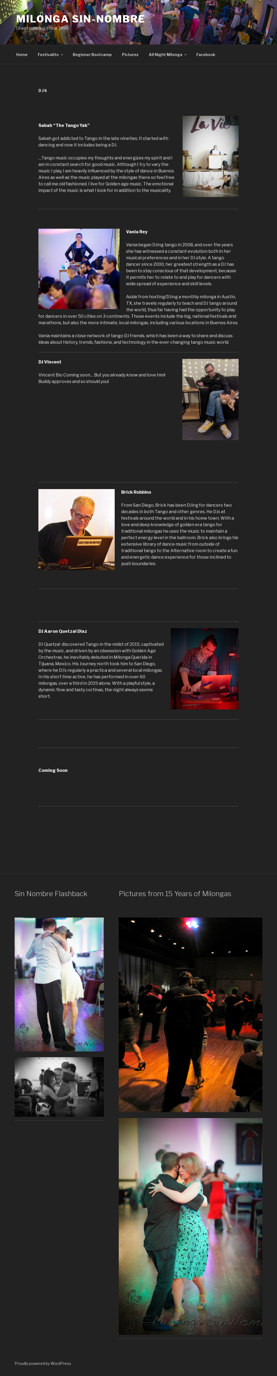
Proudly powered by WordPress (43, 1363)
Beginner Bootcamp (92, 54)
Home (22, 54)
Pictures (130, 54)
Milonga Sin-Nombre (81, 19)
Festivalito (51, 54)
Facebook (205, 54)
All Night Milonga (168, 54)
